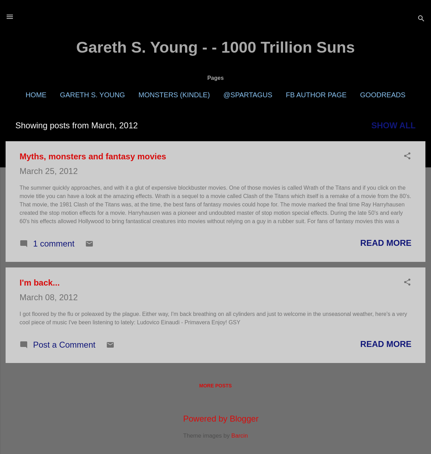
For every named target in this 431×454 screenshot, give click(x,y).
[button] (407, 156)
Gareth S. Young (92, 95)
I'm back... (40, 282)
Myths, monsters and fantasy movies (93, 156)
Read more (385, 243)
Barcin (239, 435)
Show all (393, 125)
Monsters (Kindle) (174, 95)
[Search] (421, 19)
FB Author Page (316, 95)
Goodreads (383, 95)
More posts (215, 385)
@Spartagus (247, 95)
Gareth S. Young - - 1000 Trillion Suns (215, 47)
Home (35, 95)
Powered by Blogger (215, 418)
